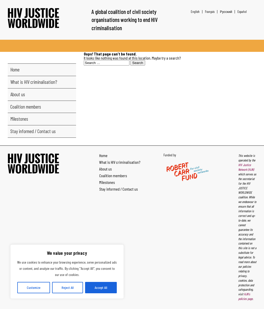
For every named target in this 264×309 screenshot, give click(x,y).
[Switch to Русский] (226, 11)
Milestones (19, 119)
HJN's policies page (245, 296)
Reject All (68, 287)
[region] (67, 272)
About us (17, 94)
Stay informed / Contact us (33, 131)
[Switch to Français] (209, 11)
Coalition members (25, 107)
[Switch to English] (195, 11)
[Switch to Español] (241, 11)
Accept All (101, 287)
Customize (33, 287)
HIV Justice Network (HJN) (246, 167)
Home (15, 69)
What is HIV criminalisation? (33, 82)
